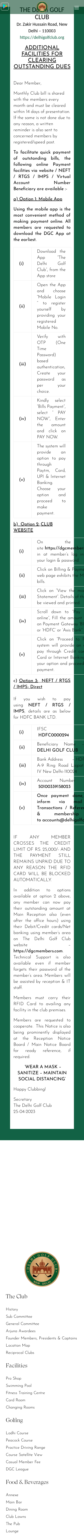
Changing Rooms (20, 1407)
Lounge (12, 1531)
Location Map (18, 1345)
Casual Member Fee (23, 1462)
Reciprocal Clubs (20, 1353)
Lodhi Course (17, 1433)
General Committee (22, 1324)
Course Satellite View (24, 1455)
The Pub (13, 1524)
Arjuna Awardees (21, 1331)
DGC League (17, 1469)
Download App (5, 6)
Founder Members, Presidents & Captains (41, 1338)
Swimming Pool (19, 1386)
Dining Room (17, 1509)
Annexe (12, 1495)
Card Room (15, 1400)
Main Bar (14, 1502)
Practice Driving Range (25, 1448)
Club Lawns (16, 1517)
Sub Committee (19, 1317)
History (12, 1309)
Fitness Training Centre (25, 1393)
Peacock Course (19, 1440)
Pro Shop (13, 1378)
